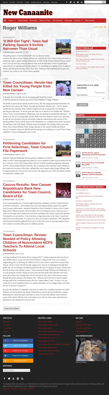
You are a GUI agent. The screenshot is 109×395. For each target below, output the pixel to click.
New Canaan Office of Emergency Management (54, 344)
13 (82, 135)
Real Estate (23, 20)
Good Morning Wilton (83, 328)
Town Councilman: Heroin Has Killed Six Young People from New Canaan (28, 86)
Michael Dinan (9, 52)
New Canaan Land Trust (46, 341)
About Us (5, 2)
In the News (20, 2)
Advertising (46, 2)
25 (104, 140)
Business (33, 20)
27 (82, 145)
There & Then (45, 20)
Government (9, 37)
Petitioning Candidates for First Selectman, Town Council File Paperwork (28, 147)
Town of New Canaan (45, 322)
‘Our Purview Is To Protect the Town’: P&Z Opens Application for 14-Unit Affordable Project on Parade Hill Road (91, 210)
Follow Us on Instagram (16, 355)
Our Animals (58, 20)
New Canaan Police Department (49, 334)
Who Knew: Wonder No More (84, 201)
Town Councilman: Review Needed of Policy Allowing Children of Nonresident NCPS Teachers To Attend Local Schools (28, 242)
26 (78, 145)
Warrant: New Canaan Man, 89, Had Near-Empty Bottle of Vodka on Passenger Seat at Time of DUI (90, 216)
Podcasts (68, 20)
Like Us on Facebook (15, 341)
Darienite (79, 322)
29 (78, 126)
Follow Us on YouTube (16, 351)
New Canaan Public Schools (48, 325)
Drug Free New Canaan (46, 354)
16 (95, 135)
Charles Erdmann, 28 (82, 190)
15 (91, 135)
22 (91, 140)
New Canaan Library (45, 328)
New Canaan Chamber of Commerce (51, 331)
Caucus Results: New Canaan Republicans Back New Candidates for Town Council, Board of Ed (27, 190)
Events (79, 20)
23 (95, 140)
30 (82, 126)
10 (99, 130)
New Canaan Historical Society (48, 351)
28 (86, 145)
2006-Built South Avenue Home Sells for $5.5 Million (91, 220)
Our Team (12, 2)
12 (78, 135)
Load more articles (12, 308)
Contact (27, 2)
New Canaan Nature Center (47, 347)
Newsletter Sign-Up (36, 2)
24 (99, 140)
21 (86, 140)
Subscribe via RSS (15, 361)
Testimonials (54, 2)
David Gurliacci (10, 93)
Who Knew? (90, 20)
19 (78, 140)
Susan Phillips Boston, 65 (83, 51)
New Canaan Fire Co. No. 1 (47, 338)
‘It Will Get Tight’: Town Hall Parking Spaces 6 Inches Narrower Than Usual (25, 45)
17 (99, 135)
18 (104, 135)
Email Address (90, 95)
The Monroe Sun (81, 331)
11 (104, 130)
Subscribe (99, 27)
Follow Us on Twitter (15, 345)
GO (104, 2)
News (12, 20)
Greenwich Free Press (83, 325)
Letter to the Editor (81, 64)
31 (86, 126)
